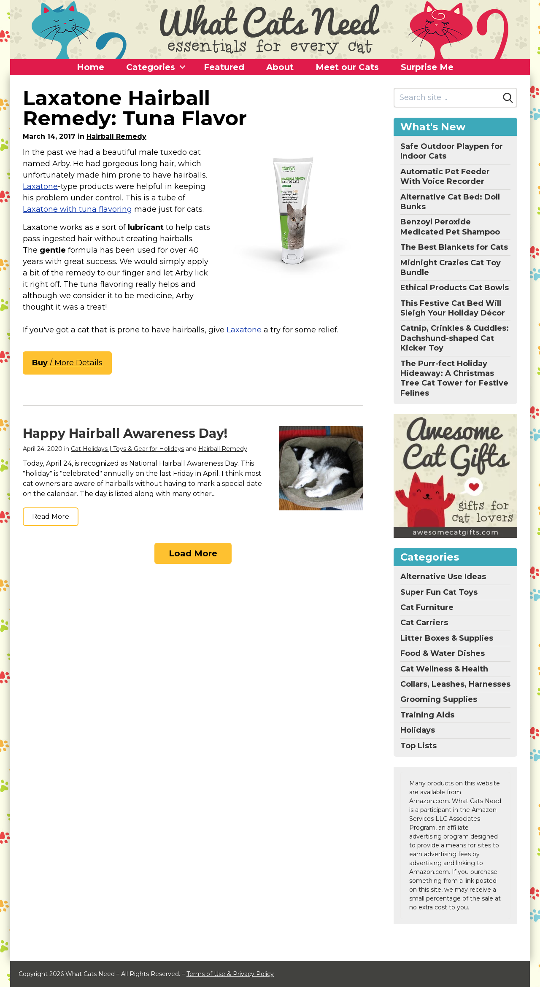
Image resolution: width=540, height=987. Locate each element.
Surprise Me (427, 67)
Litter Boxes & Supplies (446, 638)
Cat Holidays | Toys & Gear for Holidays (127, 449)
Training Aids (427, 715)
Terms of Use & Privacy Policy (230, 974)
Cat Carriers (424, 622)
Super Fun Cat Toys (439, 592)
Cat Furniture (427, 607)
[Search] (508, 98)
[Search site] (447, 98)
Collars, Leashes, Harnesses (455, 684)
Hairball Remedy (116, 136)
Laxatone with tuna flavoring (77, 209)
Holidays (417, 730)
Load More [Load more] (193, 553)
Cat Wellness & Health (444, 669)
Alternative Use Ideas (443, 576)
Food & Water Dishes (442, 653)
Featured (224, 67)
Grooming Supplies (438, 699)
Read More (50, 516)
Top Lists (418, 745)
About (280, 67)
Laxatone (40, 186)
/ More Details (67, 362)
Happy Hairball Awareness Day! (125, 433)
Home (90, 67)
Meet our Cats (347, 67)
